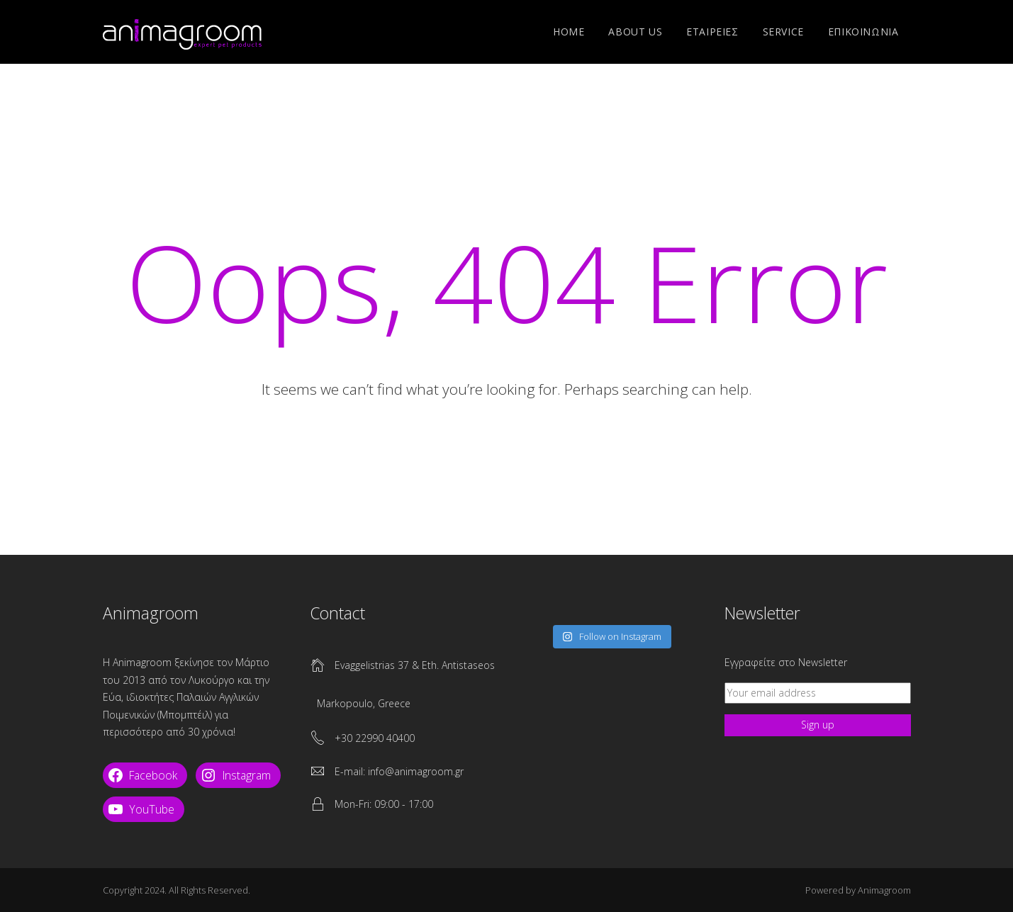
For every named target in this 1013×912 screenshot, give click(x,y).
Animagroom (884, 890)
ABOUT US (635, 31)
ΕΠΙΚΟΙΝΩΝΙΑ (863, 31)
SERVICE (783, 31)
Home (568, 31)
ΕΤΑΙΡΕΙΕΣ (712, 31)
